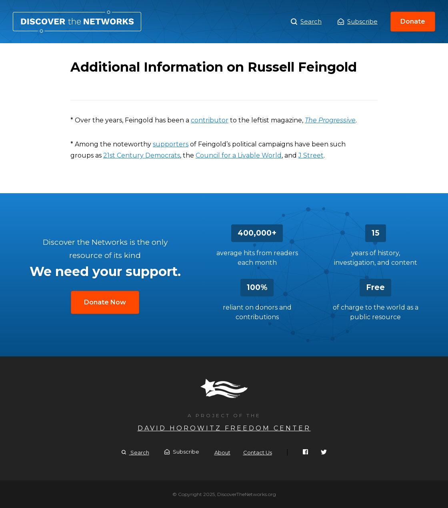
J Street (311, 155)
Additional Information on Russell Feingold (77, 22)
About (222, 452)
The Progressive (330, 120)
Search (306, 21)
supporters (170, 144)
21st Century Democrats (141, 155)
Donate (412, 21)
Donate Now (105, 302)
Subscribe (358, 21)
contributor (209, 120)
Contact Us (257, 452)
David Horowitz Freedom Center (224, 428)
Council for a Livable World (239, 155)
